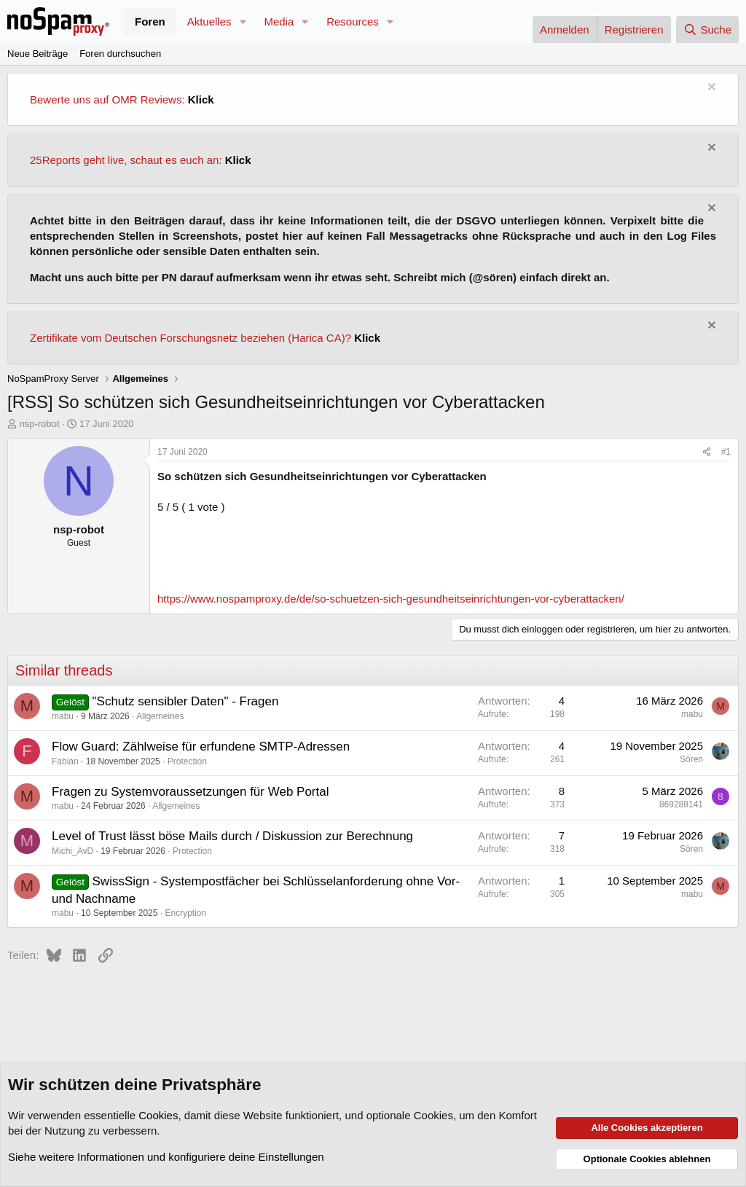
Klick (201, 99)
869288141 (681, 804)
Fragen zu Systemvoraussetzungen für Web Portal (190, 792)
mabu (63, 716)
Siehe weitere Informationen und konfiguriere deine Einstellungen (166, 1157)
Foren (150, 21)
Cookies (158, 1115)
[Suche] (707, 29)
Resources (352, 21)
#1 (726, 452)
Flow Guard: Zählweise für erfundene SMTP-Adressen (201, 746)
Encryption (185, 913)
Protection (187, 761)
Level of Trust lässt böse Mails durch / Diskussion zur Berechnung (232, 836)
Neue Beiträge (37, 53)
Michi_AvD (72, 851)
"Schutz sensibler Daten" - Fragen (186, 701)
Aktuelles (209, 21)
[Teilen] (706, 452)
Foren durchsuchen (120, 53)
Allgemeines (160, 716)
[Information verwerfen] (710, 88)
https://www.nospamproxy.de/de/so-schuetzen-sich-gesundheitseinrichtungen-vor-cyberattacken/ (390, 598)
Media (279, 21)
